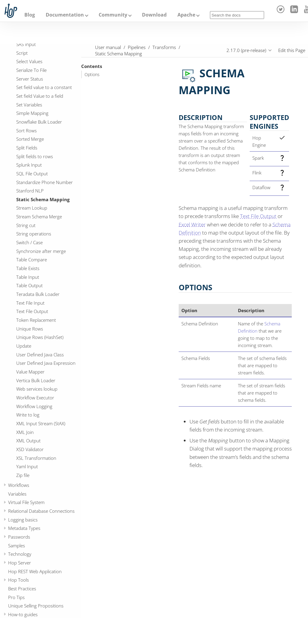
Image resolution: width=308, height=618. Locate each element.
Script (22, 53)
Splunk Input (29, 164)
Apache (186, 14)
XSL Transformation (36, 458)
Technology (19, 554)
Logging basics (23, 519)
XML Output (28, 440)
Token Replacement (36, 320)
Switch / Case (29, 242)
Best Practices (22, 588)
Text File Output (32, 311)
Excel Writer (192, 224)
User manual (108, 47)
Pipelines (137, 47)
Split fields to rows (34, 156)
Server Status (29, 78)
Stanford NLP (30, 190)
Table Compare (31, 259)
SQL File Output (32, 173)
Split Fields (26, 147)
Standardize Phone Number (44, 182)
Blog (29, 14)
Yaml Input (27, 466)
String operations (33, 233)
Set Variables (29, 104)
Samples (16, 545)
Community (113, 14)
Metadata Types (24, 528)
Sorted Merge (30, 139)
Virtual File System (26, 502)
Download (154, 14)
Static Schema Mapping (42, 199)
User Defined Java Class (40, 354)
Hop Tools (18, 579)
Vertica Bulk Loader (35, 380)
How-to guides (23, 614)
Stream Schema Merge (39, 216)
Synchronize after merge (41, 251)
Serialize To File (31, 70)
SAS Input (26, 44)
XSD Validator (30, 449)
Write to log (27, 414)
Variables (17, 493)
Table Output (29, 285)
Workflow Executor (35, 397)
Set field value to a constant (44, 87)
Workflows (18, 485)
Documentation (65, 14)
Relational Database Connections (41, 511)
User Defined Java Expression (45, 363)
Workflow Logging (34, 406)
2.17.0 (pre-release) (246, 50)
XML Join (25, 432)
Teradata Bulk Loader (38, 294)
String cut (25, 225)
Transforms (164, 47)
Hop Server (19, 562)
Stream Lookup (31, 207)
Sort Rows (26, 130)
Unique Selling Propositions (35, 605)
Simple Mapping (32, 113)
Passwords (19, 536)
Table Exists (27, 268)
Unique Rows (29, 328)
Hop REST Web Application (35, 571)
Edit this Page (291, 50)
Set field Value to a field (39, 96)
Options (92, 74)
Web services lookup (36, 389)
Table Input (27, 277)
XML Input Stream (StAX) (40, 423)
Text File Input (30, 303)
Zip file (22, 475)
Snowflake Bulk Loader (39, 121)
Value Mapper (30, 371)
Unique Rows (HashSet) (39, 337)
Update (23, 346)
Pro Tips (16, 597)
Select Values (29, 61)
